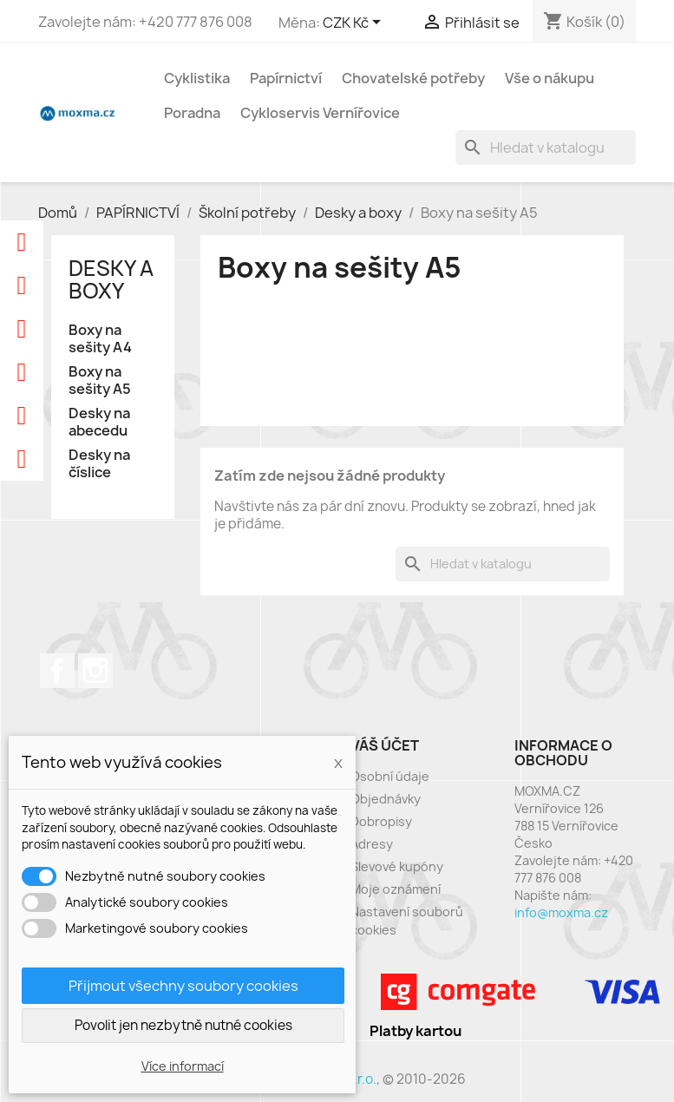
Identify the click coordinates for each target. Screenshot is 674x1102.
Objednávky (385, 798)
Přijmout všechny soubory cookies (183, 985)
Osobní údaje (389, 776)
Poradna (192, 112)
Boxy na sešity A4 (100, 339)
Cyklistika (197, 78)
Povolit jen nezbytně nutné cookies (183, 1025)
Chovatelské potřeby (413, 78)
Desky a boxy (111, 279)
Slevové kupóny (396, 866)
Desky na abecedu (99, 422)
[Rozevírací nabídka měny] (355, 23)
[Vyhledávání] (545, 147)
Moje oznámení (395, 889)
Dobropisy (381, 821)
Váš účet (384, 745)
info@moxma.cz (561, 912)
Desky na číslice (99, 464)
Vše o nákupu (549, 78)
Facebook (57, 670)
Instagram (95, 670)
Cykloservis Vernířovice (320, 112)
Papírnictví (286, 78)
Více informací (182, 1066)
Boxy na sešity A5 (100, 380)
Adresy (371, 844)
